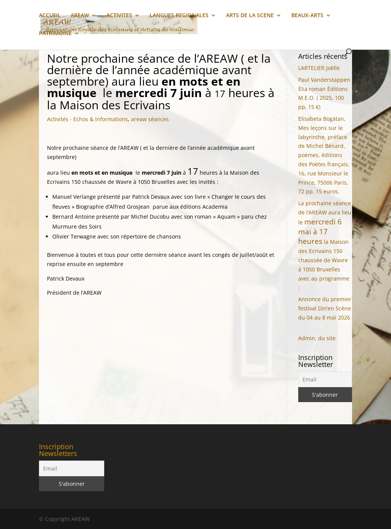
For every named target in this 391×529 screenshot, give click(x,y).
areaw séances (150, 119)
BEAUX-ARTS (307, 16)
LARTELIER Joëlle (319, 67)
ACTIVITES (119, 16)
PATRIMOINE (55, 34)
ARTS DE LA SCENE (250, 16)
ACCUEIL (50, 16)
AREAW (80, 16)
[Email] (325, 379)
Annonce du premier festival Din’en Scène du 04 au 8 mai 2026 (324, 308)
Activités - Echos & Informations (87, 119)
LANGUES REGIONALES (179, 16)
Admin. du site (317, 338)
